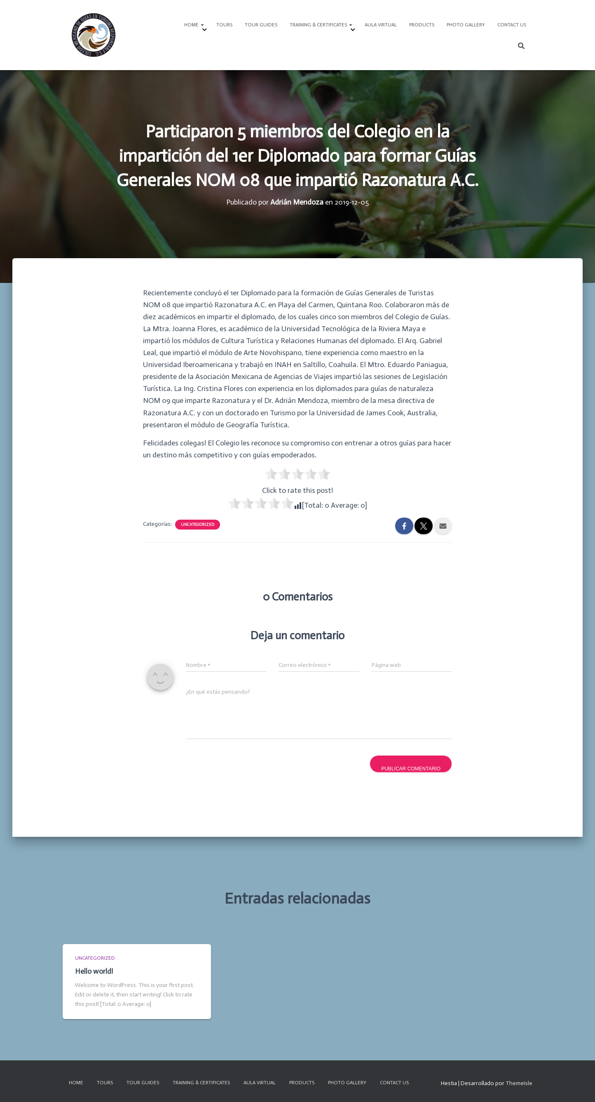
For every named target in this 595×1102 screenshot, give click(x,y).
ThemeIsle (519, 1083)
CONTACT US (511, 25)
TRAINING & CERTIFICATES (321, 25)
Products (421, 25)
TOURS (224, 25)
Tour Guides (261, 25)
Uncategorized (197, 524)
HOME (194, 25)
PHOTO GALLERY (466, 25)
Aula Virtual (381, 25)
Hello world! (94, 971)
